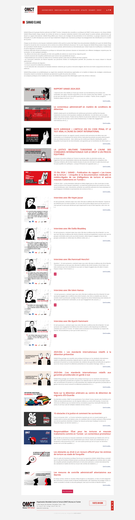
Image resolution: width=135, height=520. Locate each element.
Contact (99, 10)
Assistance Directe (47, 10)
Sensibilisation (75, 10)
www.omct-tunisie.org (42, 508)
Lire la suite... (107, 101)
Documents (92, 10)
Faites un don (97, 503)
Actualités (84, 10)
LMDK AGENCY (77, 513)
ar (55, 274)
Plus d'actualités (67, 491)
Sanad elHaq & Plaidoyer (61, 10)
